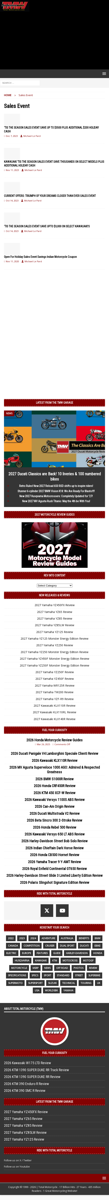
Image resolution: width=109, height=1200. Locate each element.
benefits (84, 938)
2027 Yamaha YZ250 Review (54, 645)
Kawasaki (41, 960)
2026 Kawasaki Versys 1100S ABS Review (55, 800)
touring (86, 983)
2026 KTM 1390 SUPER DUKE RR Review (32, 1077)
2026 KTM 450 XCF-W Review (54, 793)
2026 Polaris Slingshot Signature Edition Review (54, 882)
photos (78, 968)
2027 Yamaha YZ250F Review (54, 672)
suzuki (52, 983)
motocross (70, 960)
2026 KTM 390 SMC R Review (24, 1090)
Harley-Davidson (77, 953)
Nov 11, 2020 (12, 261)
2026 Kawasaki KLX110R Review (54, 760)
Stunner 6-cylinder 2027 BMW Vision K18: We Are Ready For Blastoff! (56, 491)
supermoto (15, 983)
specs (35, 975)
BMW (97, 938)
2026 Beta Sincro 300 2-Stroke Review (54, 820)
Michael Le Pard (32, 135)
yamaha (68, 990)
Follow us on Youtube (17, 1166)
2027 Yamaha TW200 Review (54, 692)
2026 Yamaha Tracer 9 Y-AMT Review (54, 862)
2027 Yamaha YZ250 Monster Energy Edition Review (54, 652)
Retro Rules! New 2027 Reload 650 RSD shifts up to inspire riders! (56, 486)
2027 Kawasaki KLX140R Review (54, 719)
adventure (48, 938)
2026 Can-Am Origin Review (54, 806)
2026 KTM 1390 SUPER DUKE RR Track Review (36, 1070)
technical (68, 983)
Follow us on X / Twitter (18, 1160)
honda (97, 953)
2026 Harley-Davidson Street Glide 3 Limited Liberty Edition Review (54, 875)
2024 (33, 938)
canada (13, 945)
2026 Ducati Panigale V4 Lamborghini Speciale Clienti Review (54, 753)
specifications (17, 975)
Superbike (94, 975)
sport (47, 975)
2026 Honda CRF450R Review (54, 786)
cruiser (49, 945)
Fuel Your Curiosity (54, 730)
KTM (54, 960)
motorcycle (19, 968)
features (42, 953)
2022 (11, 938)
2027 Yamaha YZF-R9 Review (55, 699)
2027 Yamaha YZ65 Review (54, 612)
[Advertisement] (54, 40)
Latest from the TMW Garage (54, 402)
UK (98, 983)
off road (62, 968)
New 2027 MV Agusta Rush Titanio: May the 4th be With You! (56, 501)
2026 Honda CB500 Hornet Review (54, 855)
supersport (35, 983)
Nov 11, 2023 (12, 170)
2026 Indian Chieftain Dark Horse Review (54, 848)
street (79, 975)
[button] (103, 73)
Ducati (84, 945)
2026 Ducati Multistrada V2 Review (55, 813)
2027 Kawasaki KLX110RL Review (54, 712)
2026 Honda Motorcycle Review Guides (54, 740)
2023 (22, 938)
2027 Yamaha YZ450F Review (54, 679)
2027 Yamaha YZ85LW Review (54, 625)
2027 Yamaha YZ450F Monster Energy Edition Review (54, 658)
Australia (67, 938)
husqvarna (22, 960)
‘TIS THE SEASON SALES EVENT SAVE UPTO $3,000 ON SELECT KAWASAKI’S (47, 226)
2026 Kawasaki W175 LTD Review (27, 1063)
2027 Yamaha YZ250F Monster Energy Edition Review (54, 665)
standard (63, 975)
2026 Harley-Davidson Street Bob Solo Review (54, 841)
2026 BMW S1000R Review (54, 779)
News (47, 968)
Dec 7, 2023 (12, 135)
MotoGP (88, 960)
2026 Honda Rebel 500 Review (54, 827)
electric (11, 953)
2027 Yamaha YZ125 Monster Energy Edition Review (54, 638)
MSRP (36, 968)
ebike (97, 945)
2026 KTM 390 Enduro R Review (26, 1084)
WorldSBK (51, 990)
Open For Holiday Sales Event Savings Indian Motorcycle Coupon (40, 256)
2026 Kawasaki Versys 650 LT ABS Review (55, 834)
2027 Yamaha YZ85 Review (54, 618)
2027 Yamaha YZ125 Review (54, 632)
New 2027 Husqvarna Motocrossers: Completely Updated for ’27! (56, 496)
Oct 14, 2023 (12, 200)
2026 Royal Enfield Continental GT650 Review (54, 869)
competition (32, 945)
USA (37, 990)
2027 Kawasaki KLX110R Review (54, 705)
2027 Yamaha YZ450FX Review (55, 605)
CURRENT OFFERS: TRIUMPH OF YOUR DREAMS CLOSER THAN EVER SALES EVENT (50, 195)
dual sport (67, 945)
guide (56, 953)
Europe (26, 953)
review (93, 968)
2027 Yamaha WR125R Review (54, 685)
